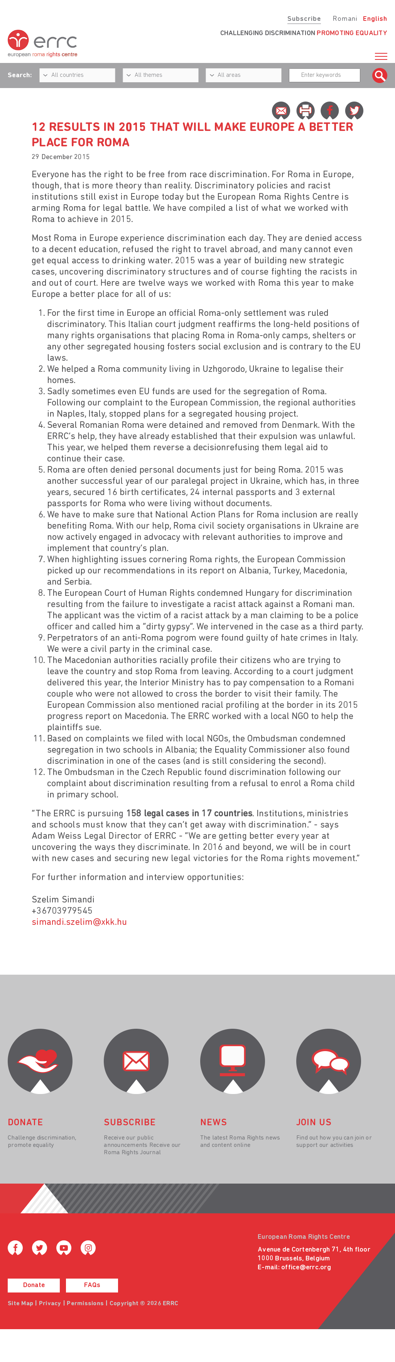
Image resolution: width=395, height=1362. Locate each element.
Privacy (50, 1304)
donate (25, 1123)
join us (314, 1123)
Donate (34, 1285)
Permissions (85, 1304)
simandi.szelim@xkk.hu (79, 922)
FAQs (92, 1285)
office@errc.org (306, 1267)
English (375, 19)
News (213, 1123)
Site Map (20, 1304)
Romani (345, 19)
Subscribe (304, 19)
